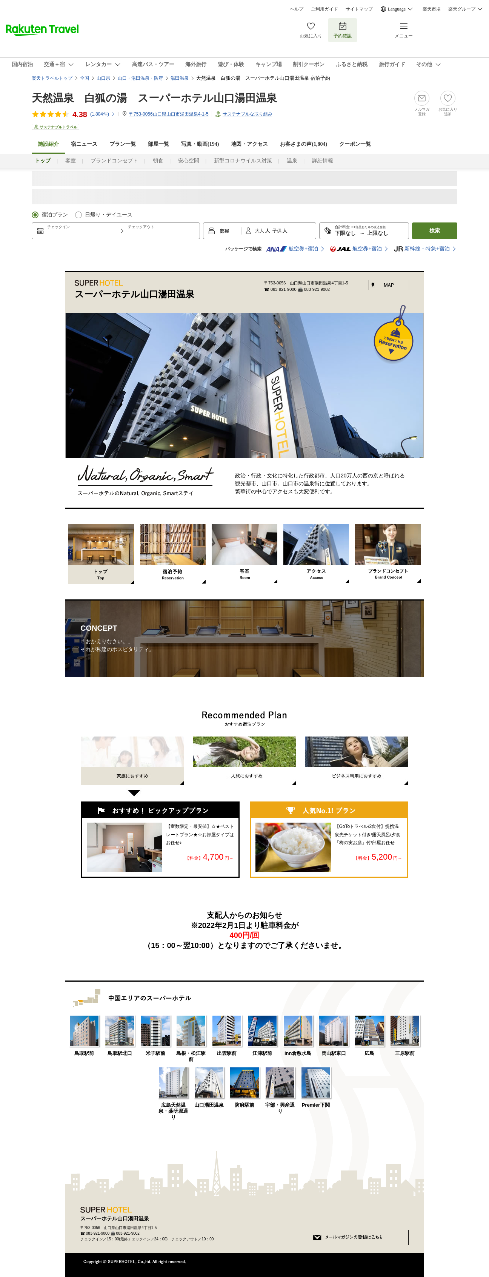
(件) (102, 114)
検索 (434, 230)
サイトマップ (359, 9)
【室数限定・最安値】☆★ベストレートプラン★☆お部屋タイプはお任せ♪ (200, 834)
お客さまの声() (303, 144)
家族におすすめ (132, 769)
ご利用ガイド (324, 9)
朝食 (158, 161)
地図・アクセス (249, 144)
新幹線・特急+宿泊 (422, 249)
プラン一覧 (122, 144)
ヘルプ (296, 9)
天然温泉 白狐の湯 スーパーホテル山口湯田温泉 (154, 98)
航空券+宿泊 (292, 249)
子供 (277, 230)
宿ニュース (84, 144)
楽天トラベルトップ (52, 78)
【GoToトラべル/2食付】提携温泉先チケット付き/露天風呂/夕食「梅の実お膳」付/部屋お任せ (368, 834)
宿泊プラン (55, 215)
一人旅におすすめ (244, 761)
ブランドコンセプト (114, 161)
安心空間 (188, 161)
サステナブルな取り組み (247, 114)
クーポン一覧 (355, 144)
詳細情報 (322, 161)
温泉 (292, 161)
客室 (70, 161)
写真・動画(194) (200, 144)
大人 (260, 230)
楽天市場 (432, 9)
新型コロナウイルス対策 (243, 161)
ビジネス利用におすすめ (356, 761)
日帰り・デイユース (108, 215)
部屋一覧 (158, 144)
